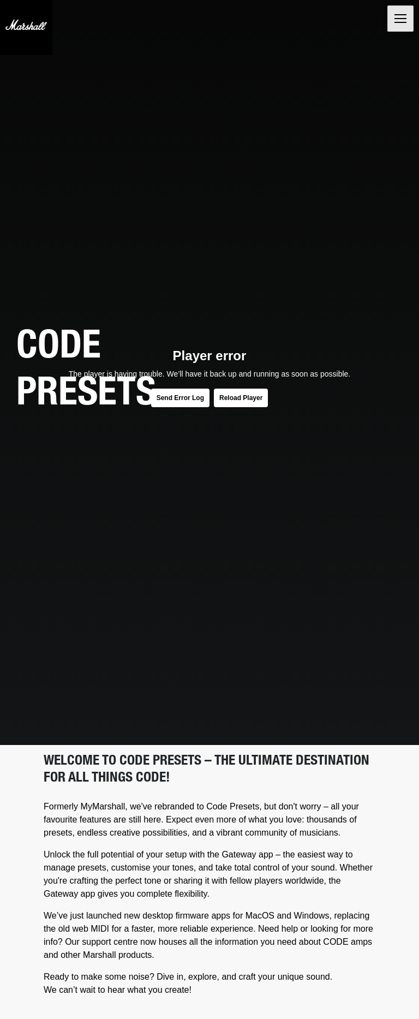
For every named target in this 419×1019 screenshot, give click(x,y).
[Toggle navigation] (400, 18)
